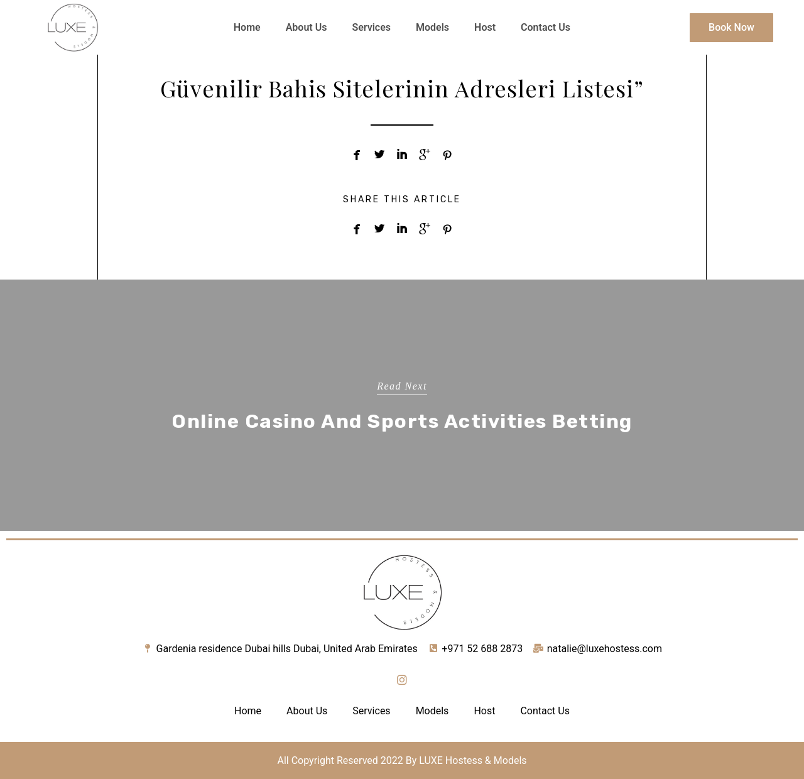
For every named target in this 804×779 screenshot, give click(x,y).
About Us (306, 27)
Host (485, 27)
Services (371, 27)
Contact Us (545, 27)
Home (247, 27)
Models (432, 27)
